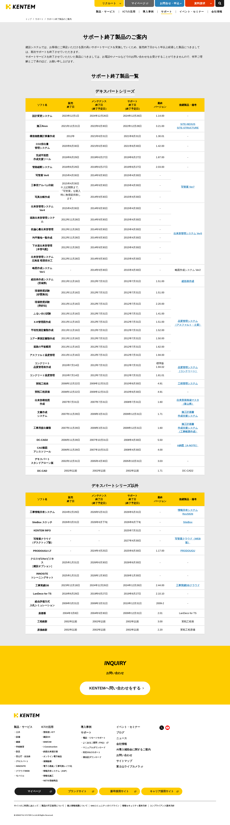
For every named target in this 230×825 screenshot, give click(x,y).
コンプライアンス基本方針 (162, 806)
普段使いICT (49, 732)
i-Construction (50, 747)
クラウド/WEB (23, 771)
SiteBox (187, 522)
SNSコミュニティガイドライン (105, 806)
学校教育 (20, 747)
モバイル (20, 776)
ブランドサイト (77, 791)
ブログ (120, 732)
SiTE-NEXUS (187, 124)
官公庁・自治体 (23, 756)
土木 (18, 732)
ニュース (121, 738)
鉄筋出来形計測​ (50, 751)
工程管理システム (188, 383)
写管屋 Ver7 (188, 187)
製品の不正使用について (53, 806)
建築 (18, 742)
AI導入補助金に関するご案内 (133, 749)
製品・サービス (105, 11)
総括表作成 (188, 281)
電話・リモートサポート (94, 738)
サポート (166, 11)
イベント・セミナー (191, 11)
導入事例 (148, 11)
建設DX (46, 737)
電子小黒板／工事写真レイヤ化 (57, 766)
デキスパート (22, 761)
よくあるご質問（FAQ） (94, 742)
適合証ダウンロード (92, 757)
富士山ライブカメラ (128, 766)
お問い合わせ (124, 755)
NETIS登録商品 (50, 780)
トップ (29, 19)
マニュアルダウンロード (94, 747)
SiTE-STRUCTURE (188, 127)
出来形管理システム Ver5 (188, 233)
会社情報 (216, 11)
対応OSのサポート (91, 752)
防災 (18, 751)
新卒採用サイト (119, 791)
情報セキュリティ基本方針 (134, 806)
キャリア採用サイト (162, 791)
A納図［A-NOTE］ (187, 445)
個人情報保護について (77, 806)
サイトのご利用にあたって (26, 806)
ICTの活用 (129, 11)
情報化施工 (48, 776)
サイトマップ (124, 760)
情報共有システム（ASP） (55, 771)
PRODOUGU (187, 550)
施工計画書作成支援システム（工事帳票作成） (188, 428)
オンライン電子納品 (52, 756)
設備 (18, 737)
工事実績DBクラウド (188, 585)
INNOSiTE (21, 766)
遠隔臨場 (47, 761)
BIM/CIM (47, 742)
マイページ (138, 3)
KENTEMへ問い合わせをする (115, 688)
